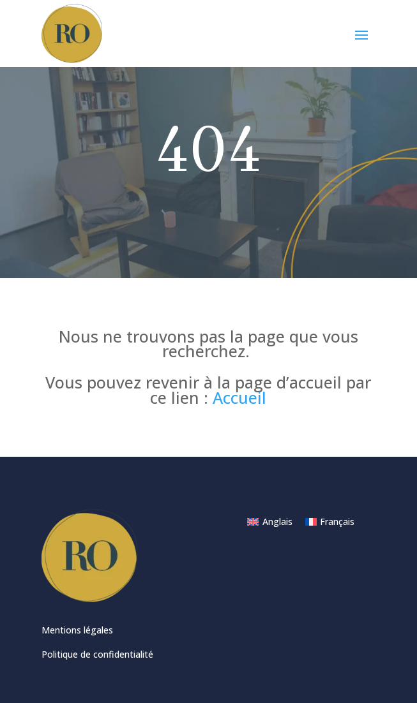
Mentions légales (77, 630)
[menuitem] (270, 522)
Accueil (239, 397)
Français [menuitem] (337, 521)
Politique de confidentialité (97, 654)
